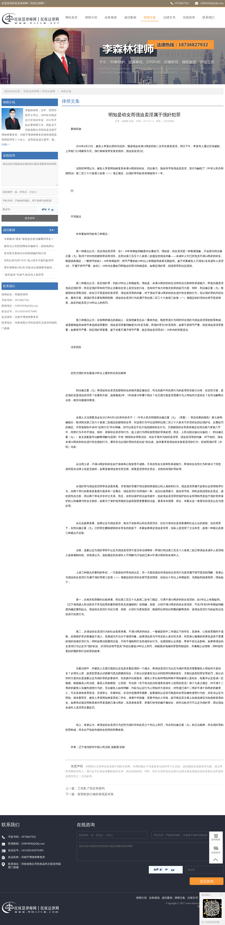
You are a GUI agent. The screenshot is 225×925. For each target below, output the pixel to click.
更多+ (52, 230)
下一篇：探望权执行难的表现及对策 (89, 794)
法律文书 (169, 17)
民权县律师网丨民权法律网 (39, 91)
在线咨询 (189, 17)
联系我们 (208, 17)
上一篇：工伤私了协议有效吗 (85, 788)
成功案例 (130, 17)
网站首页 (71, 17)
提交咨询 (30, 218)
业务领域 (111, 17)
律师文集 (150, 17)
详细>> (6, 144)
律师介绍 (91, 17)
